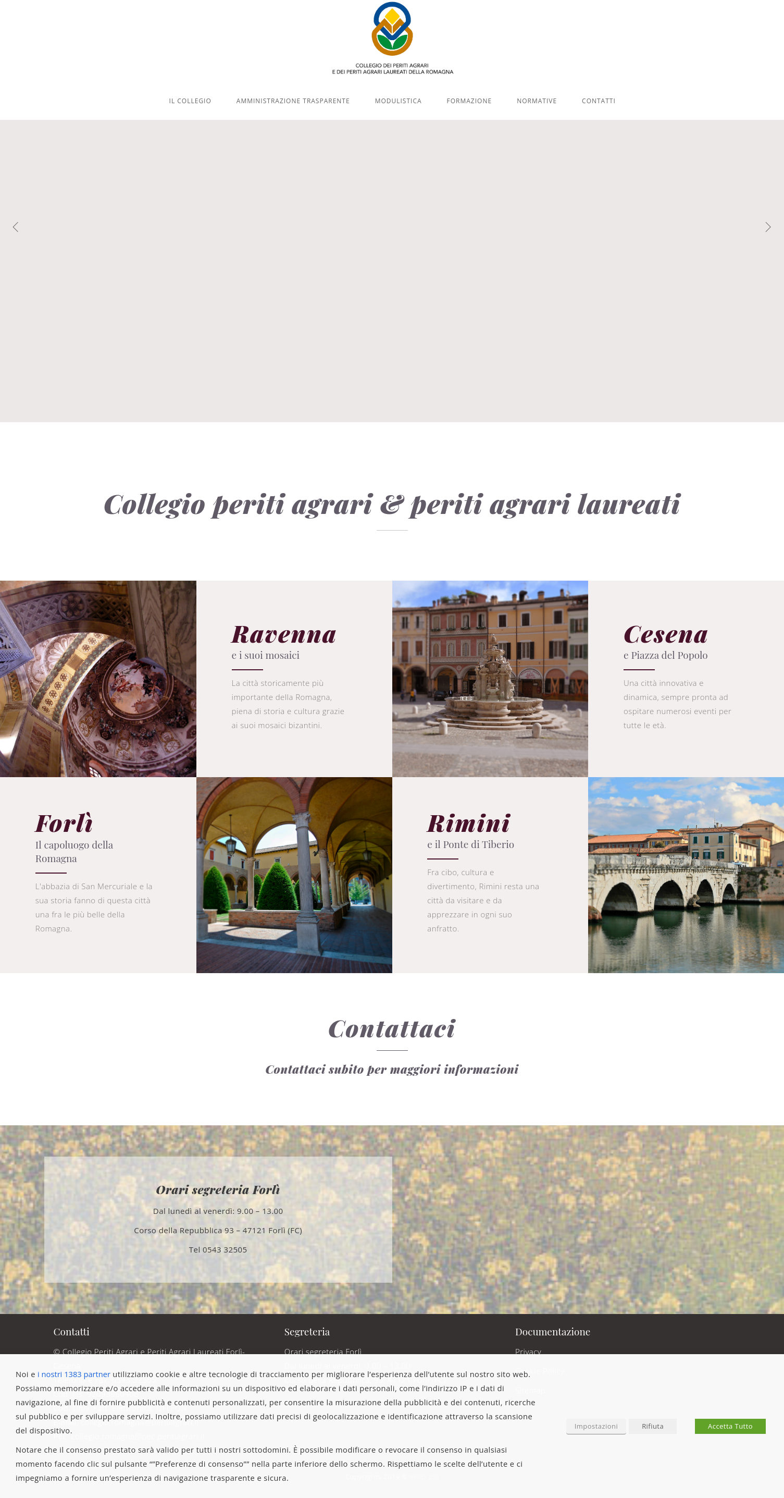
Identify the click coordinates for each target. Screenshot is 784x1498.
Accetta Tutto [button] (730, 1426)
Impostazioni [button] (596, 1426)
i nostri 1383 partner (74, 1374)
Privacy (528, 1351)
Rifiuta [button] (653, 1426)
